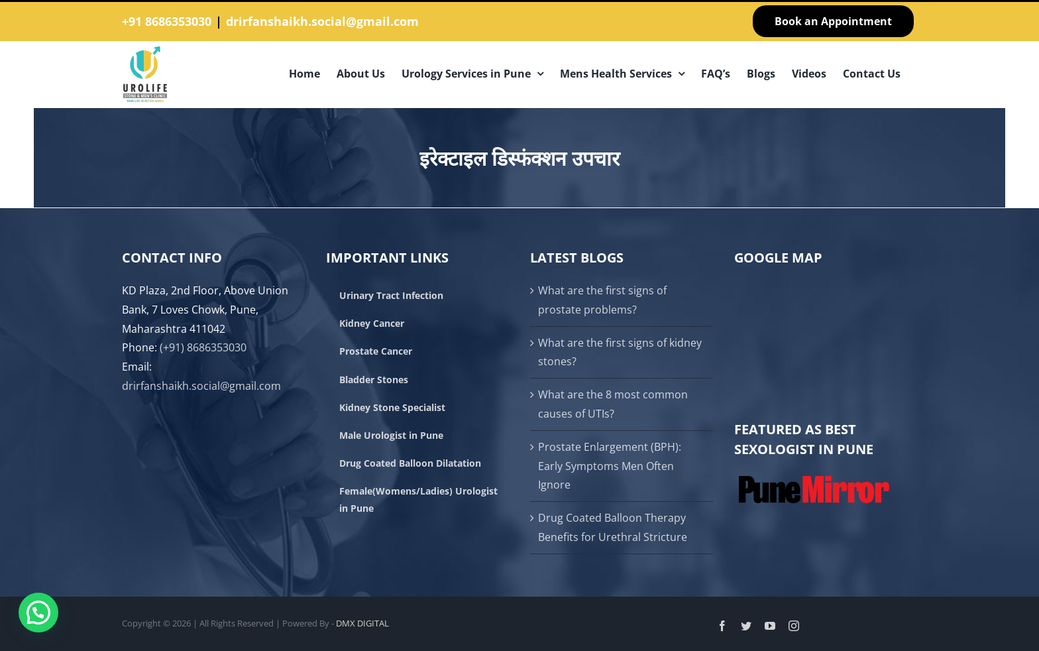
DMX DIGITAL (362, 623)
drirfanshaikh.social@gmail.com (322, 21)
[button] (38, 612)
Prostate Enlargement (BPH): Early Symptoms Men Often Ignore (609, 466)
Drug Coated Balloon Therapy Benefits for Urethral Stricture (612, 527)
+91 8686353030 (166, 21)
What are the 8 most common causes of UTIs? (613, 404)
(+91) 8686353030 (203, 347)
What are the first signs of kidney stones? (620, 352)
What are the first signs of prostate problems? (602, 300)
